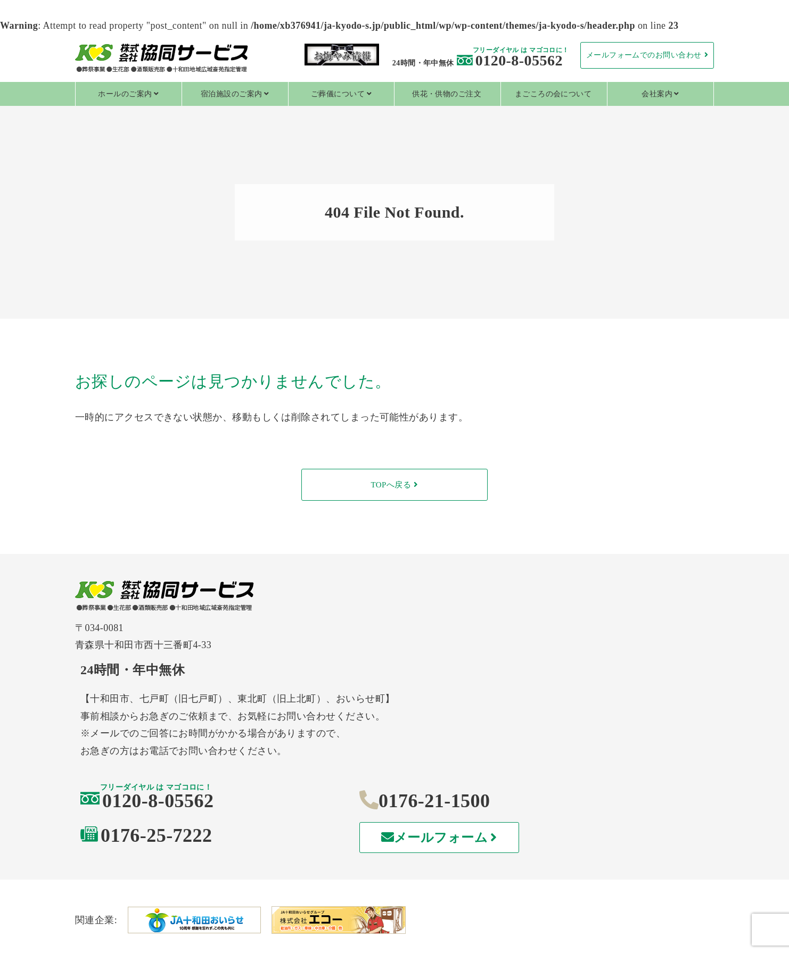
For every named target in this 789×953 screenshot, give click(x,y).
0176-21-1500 (567, 719)
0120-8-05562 (510, 60)
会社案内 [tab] (657, 94)
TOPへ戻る (391, 484)
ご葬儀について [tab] (338, 94)
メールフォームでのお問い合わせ (644, 55)
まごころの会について (553, 94)
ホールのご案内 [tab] (125, 94)
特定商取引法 (394, 914)
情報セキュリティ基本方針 (607, 914)
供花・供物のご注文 (446, 94)
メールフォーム (577, 756)
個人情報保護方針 (181, 914)
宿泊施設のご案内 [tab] (231, 94)
